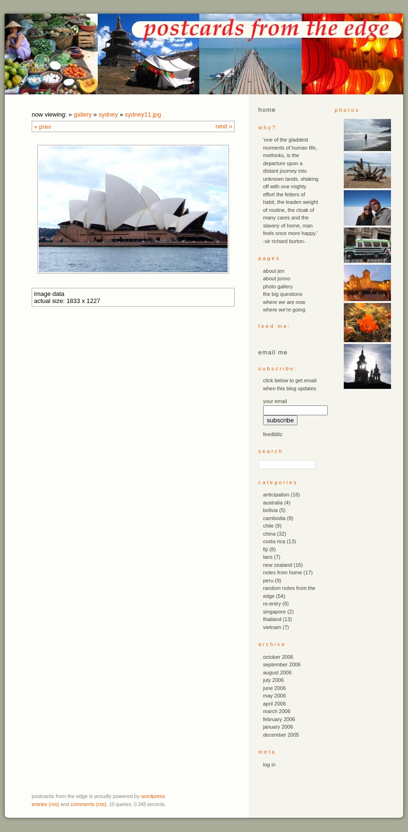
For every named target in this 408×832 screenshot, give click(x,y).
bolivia (270, 510)
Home (267, 109)
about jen (273, 271)
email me (273, 352)
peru (268, 580)
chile (268, 526)
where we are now (284, 302)
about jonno (276, 278)
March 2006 (276, 711)
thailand (272, 619)
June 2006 (274, 688)
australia (273, 502)
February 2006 (279, 719)
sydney (108, 114)
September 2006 (282, 664)
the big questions (282, 294)
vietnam (272, 627)
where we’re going (284, 309)
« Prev (42, 126)
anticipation (276, 494)
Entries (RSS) (45, 804)
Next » (224, 126)
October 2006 (278, 657)
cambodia (274, 518)
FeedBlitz (272, 434)
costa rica (274, 541)
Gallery (83, 114)
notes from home (282, 572)
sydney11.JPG (143, 114)
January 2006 (278, 727)
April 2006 (274, 703)
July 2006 (273, 680)
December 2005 (281, 735)
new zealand (277, 565)
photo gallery (278, 286)
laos (267, 557)
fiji (265, 549)
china (269, 534)
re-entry (272, 603)
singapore (274, 611)
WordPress (153, 796)
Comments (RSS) (89, 804)
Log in (269, 764)
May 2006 (274, 695)
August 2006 (277, 672)
